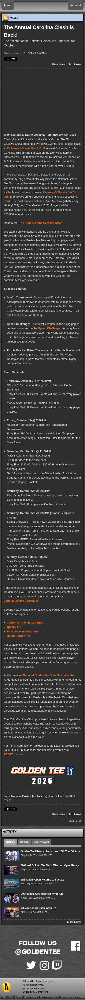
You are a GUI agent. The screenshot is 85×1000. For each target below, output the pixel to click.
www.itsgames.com (33, 988)
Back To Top (75, 821)
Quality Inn (14, 627)
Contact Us (42, 991)
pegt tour (48, 796)
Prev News (59, 64)
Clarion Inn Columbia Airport (25, 622)
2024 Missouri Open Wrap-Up (38, 908)
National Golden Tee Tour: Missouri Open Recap (50, 865)
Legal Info (28, 991)
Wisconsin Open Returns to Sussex (42, 879)
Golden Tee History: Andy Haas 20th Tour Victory (50, 851)
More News (74, 921)
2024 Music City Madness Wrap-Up (42, 893)
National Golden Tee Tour (26, 796)
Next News (74, 64)
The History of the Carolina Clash (40, 223)
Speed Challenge (49, 328)
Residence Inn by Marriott (24, 631)
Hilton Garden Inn (18, 636)
